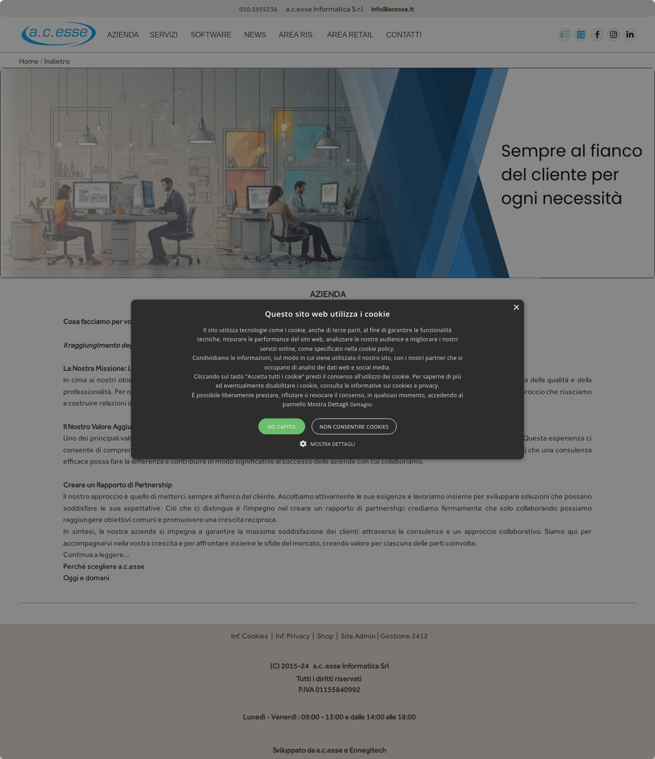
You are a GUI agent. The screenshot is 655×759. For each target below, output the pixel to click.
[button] (327, 380)
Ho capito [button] (281, 426)
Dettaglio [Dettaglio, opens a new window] (361, 404)
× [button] (516, 307)
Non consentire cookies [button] (354, 426)
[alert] (327, 379)
